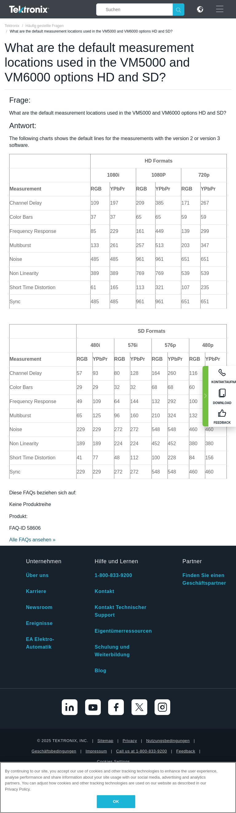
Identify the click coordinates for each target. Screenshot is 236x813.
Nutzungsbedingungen (168, 740)
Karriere (36, 591)
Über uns (37, 575)
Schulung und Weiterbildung (112, 650)
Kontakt (104, 591)
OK (116, 801)
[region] (118, 787)
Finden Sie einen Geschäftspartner (204, 579)
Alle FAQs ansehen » (32, 539)
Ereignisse (39, 623)
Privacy (130, 740)
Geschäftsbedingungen (54, 751)
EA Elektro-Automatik (40, 643)
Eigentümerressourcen (123, 631)
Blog (100, 670)
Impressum (96, 751)
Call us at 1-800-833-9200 (141, 751)
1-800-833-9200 (113, 575)
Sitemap (105, 740)
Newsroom (39, 607)
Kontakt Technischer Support (120, 611)
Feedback (185, 751)
